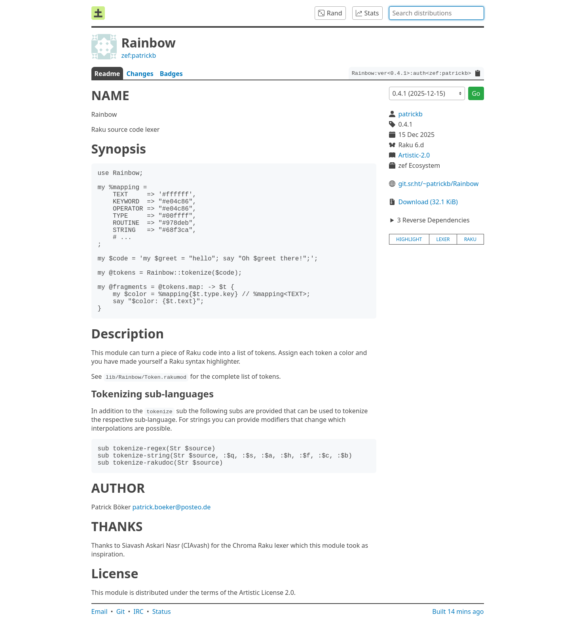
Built (458, 611)
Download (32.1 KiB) (428, 201)
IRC (138, 611)
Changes (139, 73)
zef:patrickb (138, 55)
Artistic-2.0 (414, 155)
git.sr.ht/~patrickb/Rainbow (439, 183)
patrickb (411, 114)
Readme (107, 73)
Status (161, 611)
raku (470, 239)
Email (99, 611)
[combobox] (436, 13)
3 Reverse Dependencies (433, 220)
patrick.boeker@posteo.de (171, 507)
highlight (409, 239)
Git (120, 611)
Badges (171, 73)
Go (476, 93)
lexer (443, 239)
